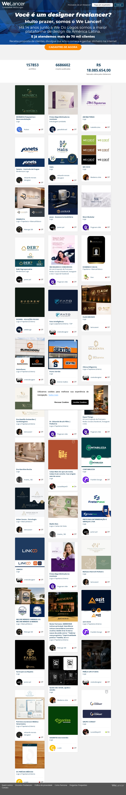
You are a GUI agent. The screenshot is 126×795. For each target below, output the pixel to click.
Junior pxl (60, 227)
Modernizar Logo (22, 171)
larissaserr (95, 327)
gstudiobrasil (62, 129)
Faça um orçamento (102, 5)
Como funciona (61, 785)
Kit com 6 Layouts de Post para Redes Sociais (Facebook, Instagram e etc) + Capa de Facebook (62, 271)
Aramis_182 (28, 480)
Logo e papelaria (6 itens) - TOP (60, 324)
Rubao (26, 129)
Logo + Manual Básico (24, 521)
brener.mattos (62, 382)
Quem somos (7, 785)
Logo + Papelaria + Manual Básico (28, 221)
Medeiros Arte (96, 177)
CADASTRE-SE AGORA (63, 47)
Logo (18, 121)
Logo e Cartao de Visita (58, 526)
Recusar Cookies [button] (62, 402)
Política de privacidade (43, 785)
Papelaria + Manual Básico (92, 269)
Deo (92, 277)
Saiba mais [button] (53, 395)
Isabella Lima (95, 127)
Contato (5, 787)
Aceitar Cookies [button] (80, 402)
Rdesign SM (28, 229)
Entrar (118, 5)
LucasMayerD (62, 486)
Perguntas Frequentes (78, 785)
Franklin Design (96, 480)
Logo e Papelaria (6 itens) (25, 321)
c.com (59, 748)
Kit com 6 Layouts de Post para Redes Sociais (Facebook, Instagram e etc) (96, 421)
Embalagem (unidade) (57, 121)
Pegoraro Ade (96, 227)
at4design (28, 329)
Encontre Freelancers (23, 785)
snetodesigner (62, 332)
